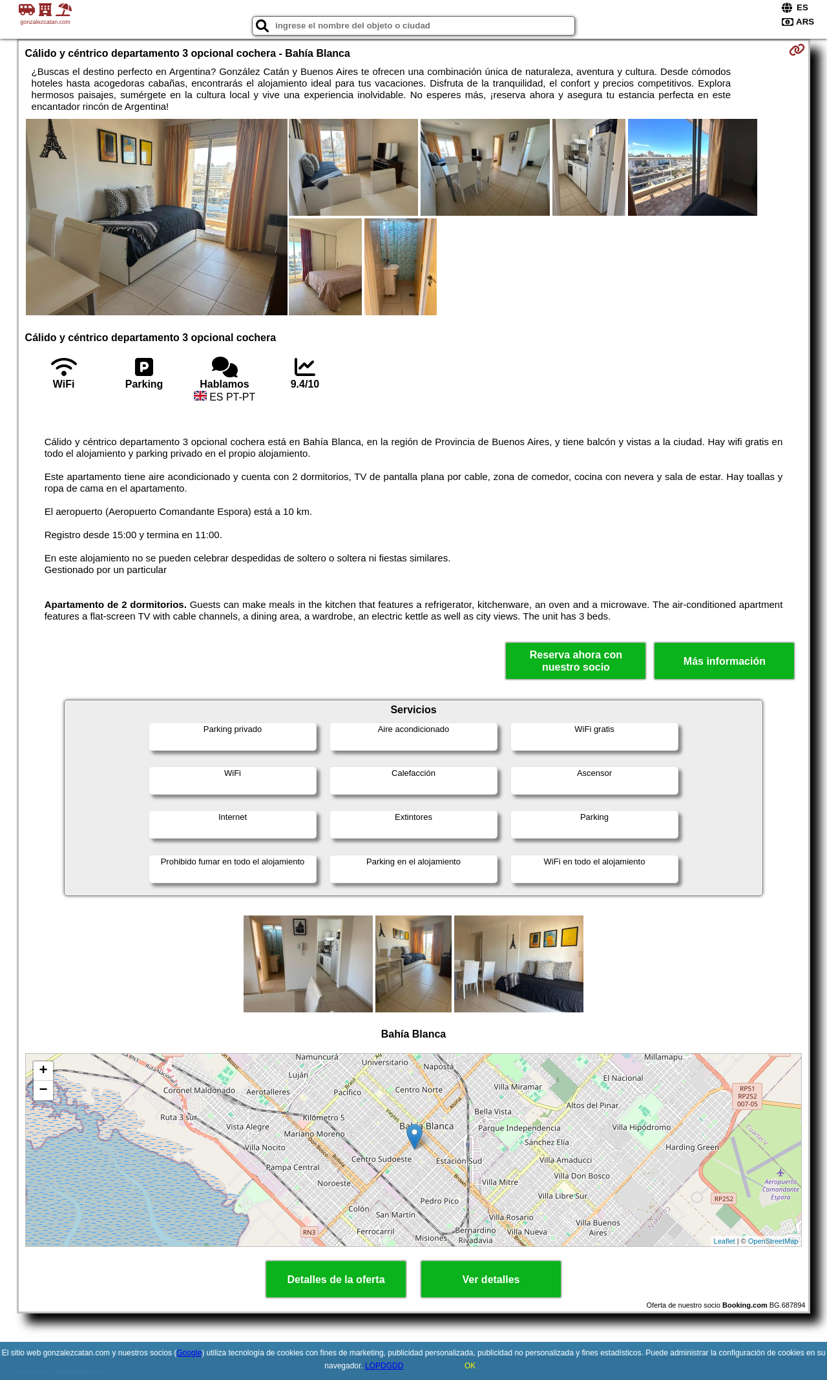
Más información (725, 661)
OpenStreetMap (773, 1241)
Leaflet (724, 1241)
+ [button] (43, 1071)
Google (189, 1352)
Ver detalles (491, 1279)
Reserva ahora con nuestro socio (576, 661)
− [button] (43, 1090)
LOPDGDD (384, 1365)
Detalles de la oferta (335, 1279)
